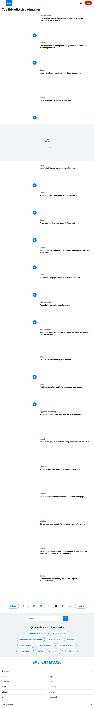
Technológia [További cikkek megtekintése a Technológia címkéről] (25, 645)
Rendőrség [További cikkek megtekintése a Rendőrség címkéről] (70, 651)
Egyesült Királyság (48, 412)
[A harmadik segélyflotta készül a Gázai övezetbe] (66, 287)
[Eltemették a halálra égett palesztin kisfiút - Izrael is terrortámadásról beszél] (66, 28)
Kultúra (51, 692)
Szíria (42, 576)
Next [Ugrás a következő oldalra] (80, 606)
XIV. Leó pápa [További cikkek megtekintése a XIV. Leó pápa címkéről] (54, 639)
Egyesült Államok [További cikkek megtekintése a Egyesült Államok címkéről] (45, 645)
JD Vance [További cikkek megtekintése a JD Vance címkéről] (41, 651)
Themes (5, 671)
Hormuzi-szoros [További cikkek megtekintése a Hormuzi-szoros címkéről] (67, 645)
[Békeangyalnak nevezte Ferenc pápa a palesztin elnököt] (66, 533)
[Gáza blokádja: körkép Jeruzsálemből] (66, 110)
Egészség (52, 687)
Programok (52, 697)
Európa (5, 677)
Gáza (42, 70)
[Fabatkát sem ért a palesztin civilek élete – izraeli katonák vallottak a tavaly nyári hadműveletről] (66, 561)
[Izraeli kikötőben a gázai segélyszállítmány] (66, 178)
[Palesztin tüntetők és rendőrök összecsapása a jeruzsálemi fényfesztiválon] (66, 342)
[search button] (65, 618)
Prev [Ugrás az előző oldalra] (14, 606)
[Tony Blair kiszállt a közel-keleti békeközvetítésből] (66, 424)
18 (41, 606)
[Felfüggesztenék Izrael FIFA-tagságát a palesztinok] (66, 397)
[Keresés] (47, 618)
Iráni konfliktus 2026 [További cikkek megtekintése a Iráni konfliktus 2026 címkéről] (37, 634)
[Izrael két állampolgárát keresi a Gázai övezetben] (66, 82)
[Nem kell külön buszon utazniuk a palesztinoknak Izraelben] (66, 451)
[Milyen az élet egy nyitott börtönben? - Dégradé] (66, 479)
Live (88, 3)
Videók (4, 697)
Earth (50, 682)
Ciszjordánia (45, 15)
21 (63, 606)
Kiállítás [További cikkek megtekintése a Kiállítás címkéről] (70, 639)
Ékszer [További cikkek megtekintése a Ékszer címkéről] (55, 651)
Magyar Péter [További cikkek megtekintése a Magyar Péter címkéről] (25, 651)
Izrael (42, 43)
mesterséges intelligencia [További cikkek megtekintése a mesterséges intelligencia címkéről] (31, 639)
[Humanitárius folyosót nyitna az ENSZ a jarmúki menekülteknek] (66, 588)
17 (34, 606)
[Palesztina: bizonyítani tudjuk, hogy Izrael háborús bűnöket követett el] (66, 260)
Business (5, 682)
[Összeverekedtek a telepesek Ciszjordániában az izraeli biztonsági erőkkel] (66, 55)
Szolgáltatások (8, 705)
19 (48, 606)
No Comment (45, 329)
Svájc (42, 384)
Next (4, 687)
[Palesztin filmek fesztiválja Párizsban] (66, 369)
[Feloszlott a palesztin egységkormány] (66, 315)
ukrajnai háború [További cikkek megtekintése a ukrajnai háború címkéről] (59, 634)
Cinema (43, 357)
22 (70, 606)
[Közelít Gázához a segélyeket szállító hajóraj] (66, 205)
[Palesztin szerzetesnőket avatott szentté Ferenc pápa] (66, 506)
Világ (50, 677)
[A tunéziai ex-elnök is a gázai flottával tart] (66, 232)
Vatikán (43, 494)
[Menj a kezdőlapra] (9, 3)
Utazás (5, 692)
